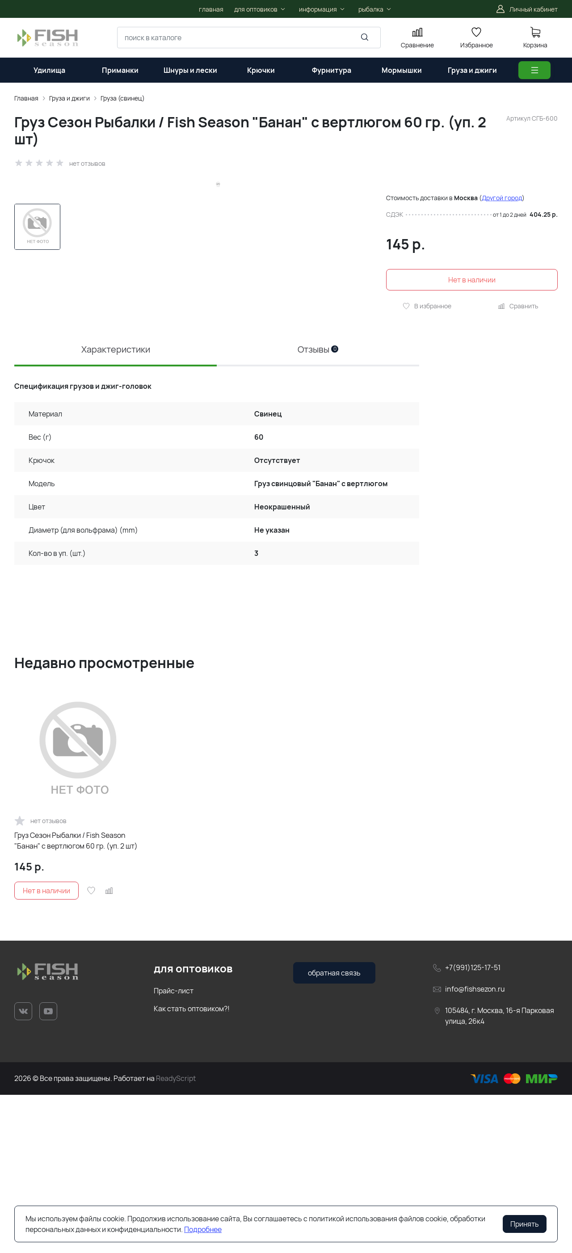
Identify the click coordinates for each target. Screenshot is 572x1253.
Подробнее (203, 1229)
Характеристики (115, 507)
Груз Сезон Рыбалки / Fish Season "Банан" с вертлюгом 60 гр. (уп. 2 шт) (76, 998)
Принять (524, 1224)
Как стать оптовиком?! (192, 1167)
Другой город (502, 197)
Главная (26, 98)
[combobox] (249, 37)
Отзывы (318, 507)
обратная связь (334, 1130)
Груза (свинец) (123, 98)
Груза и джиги (69, 98)
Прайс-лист (173, 1149)
